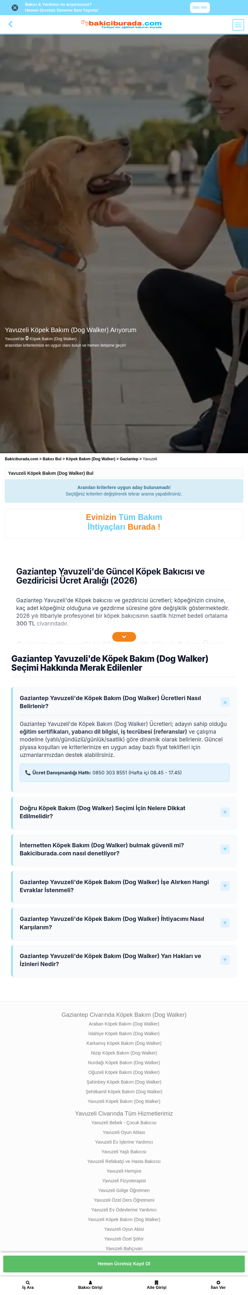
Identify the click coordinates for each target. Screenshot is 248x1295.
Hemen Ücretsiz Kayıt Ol (124, 1263)
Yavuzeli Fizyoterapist (124, 1180)
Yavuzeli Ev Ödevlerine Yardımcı (123, 1209)
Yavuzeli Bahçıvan (123, 1248)
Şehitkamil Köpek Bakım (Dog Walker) (124, 1091)
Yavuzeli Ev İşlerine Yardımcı (124, 1142)
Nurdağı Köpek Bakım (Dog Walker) (124, 1062)
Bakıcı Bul (52, 459)
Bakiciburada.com (21, 459)
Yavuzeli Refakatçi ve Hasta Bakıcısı (124, 1161)
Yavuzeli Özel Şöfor (124, 1238)
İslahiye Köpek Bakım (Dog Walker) (123, 1033)
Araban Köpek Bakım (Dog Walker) (124, 1023)
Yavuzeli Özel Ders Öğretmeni (124, 1200)
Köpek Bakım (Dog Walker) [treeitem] (91, 459)
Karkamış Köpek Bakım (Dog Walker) (123, 1043)
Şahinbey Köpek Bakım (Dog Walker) (124, 1082)
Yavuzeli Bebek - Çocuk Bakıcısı (124, 1122)
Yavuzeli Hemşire (124, 1171)
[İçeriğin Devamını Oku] (124, 637)
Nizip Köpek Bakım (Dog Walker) (124, 1052)
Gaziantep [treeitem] (129, 459)
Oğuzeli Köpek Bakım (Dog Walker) (123, 1072)
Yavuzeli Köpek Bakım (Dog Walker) (124, 1101)
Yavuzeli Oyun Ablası (124, 1132)
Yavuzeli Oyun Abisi (124, 1229)
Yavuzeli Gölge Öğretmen (124, 1190)
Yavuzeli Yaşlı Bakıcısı (124, 1151)
